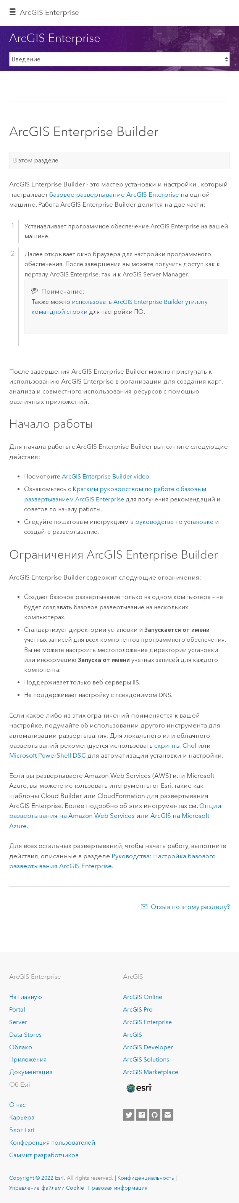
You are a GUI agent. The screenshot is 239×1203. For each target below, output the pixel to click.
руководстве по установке (174, 521)
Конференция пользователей (52, 1142)
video (105, 476)
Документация (30, 1072)
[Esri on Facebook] (141, 1115)
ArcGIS (132, 1034)
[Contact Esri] (167, 1115)
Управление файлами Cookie (46, 1188)
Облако (20, 1047)
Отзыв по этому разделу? (190, 907)
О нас (17, 1104)
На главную (25, 997)
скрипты (175, 745)
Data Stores (25, 1034)
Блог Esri (21, 1130)
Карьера (21, 1117)
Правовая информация (117, 1188)
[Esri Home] (138, 1088)
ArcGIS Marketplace (150, 1072)
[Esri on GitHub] (154, 1115)
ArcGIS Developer (148, 1047)
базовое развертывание (114, 194)
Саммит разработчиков (44, 1155)
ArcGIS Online (142, 997)
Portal (17, 1009)
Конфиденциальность (146, 1178)
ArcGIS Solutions (146, 1059)
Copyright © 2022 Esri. (37, 1178)
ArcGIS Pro (138, 1009)
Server (18, 1022)
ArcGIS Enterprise (49, 12)
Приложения (28, 1059)
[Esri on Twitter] (128, 1115)
